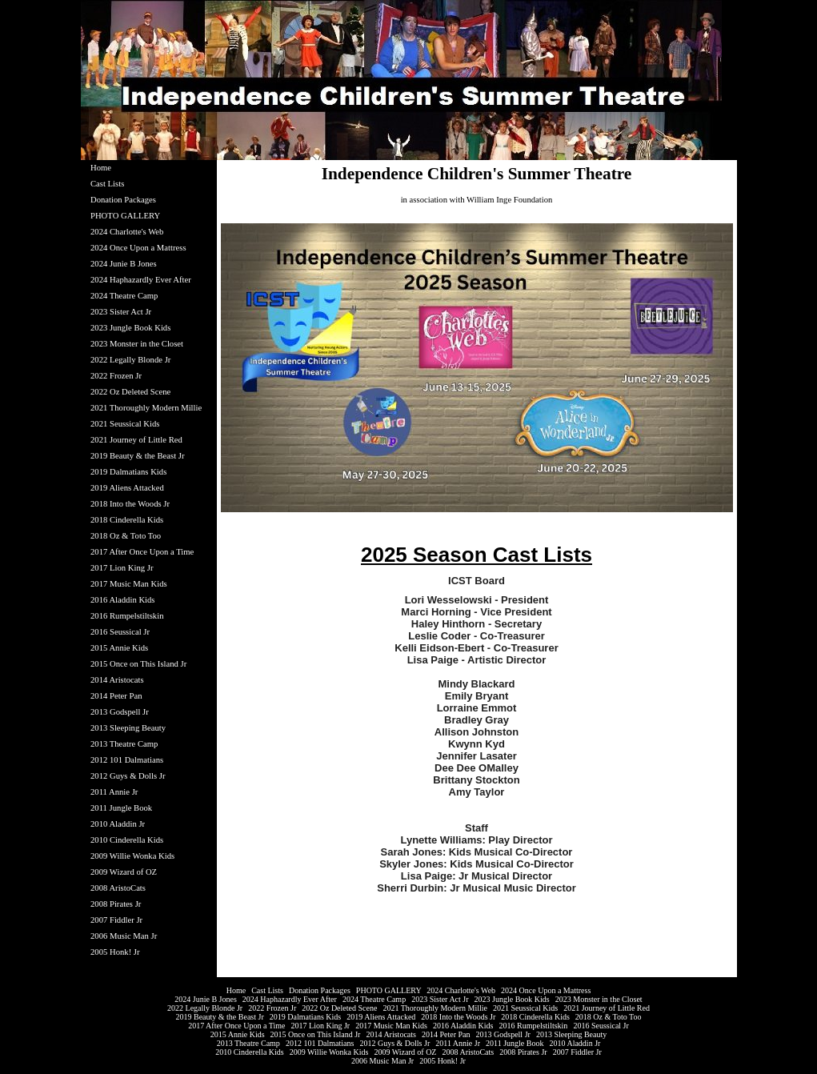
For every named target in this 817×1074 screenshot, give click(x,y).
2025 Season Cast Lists (476, 555)
